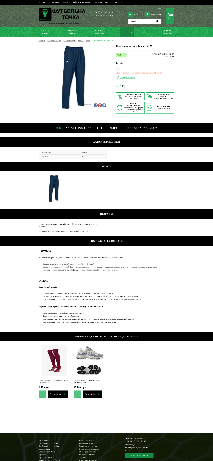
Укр (155, 9)
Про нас (42, 2)
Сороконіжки (44, 449)
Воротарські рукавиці (89, 449)
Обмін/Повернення (81, 2)
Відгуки (116, 128)
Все (57, 128)
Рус (159, 9)
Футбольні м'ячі (86, 440)
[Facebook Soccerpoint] (125, 450)
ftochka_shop (132, 445)
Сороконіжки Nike (47, 452)
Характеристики (78, 128)
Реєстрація (153, 14)
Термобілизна (85, 458)
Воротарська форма (88, 446)
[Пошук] (144, 21)
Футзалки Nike (45, 458)
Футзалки (43, 455)
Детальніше (56, 394)
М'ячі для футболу (87, 452)
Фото (100, 128)
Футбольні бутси (46, 440)
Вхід (133, 14)
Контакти (117, 2)
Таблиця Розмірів (127, 78)
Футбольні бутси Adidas (49, 446)
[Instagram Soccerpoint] (129, 450)
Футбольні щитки (87, 455)
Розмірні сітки (101, 2)
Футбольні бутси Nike (48, 443)
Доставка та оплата (59, 2)
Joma (84, 152)
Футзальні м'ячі (86, 443)
